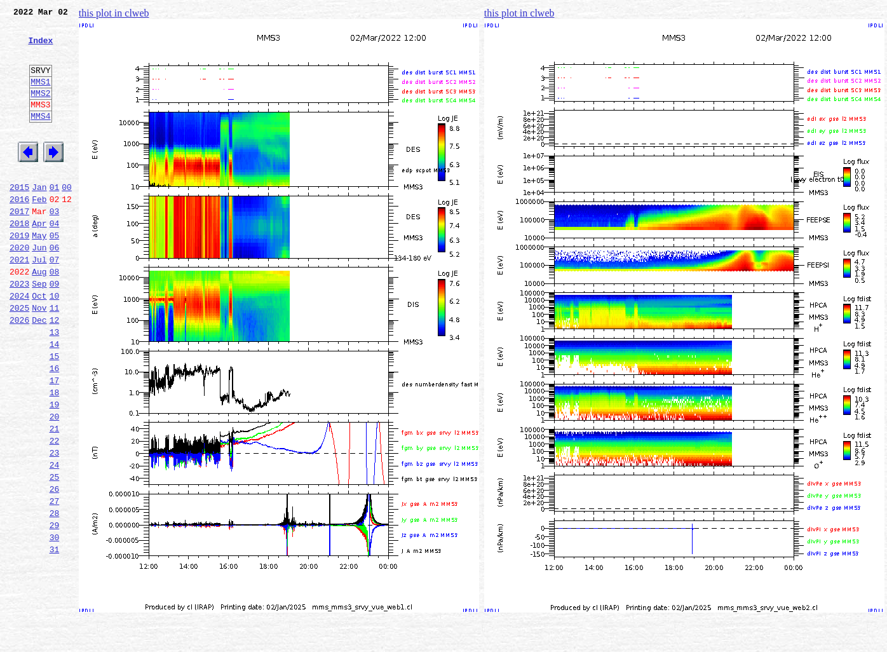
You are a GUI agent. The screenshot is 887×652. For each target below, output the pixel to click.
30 (55, 622)
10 (55, 343)
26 (55, 567)
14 (55, 399)
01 (55, 217)
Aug (39, 315)
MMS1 (40, 96)
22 (55, 511)
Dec (39, 371)
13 (55, 385)
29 (55, 609)
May (39, 273)
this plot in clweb (114, 13)
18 (55, 455)
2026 (19, 371)
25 (55, 553)
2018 (19, 259)
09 (55, 329)
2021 (19, 301)
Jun (39, 287)
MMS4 (40, 136)
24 (55, 539)
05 (55, 273)
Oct (39, 343)
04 (55, 259)
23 (55, 525)
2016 (19, 231)
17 (55, 441)
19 (55, 469)
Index (40, 47)
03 (55, 245)
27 (55, 581)
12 (55, 371)
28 (55, 595)
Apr (39, 259)
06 (55, 287)
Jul (39, 301)
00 (67, 217)
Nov (39, 357)
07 (55, 301)
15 (55, 413)
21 (55, 497)
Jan (39, 217)
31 (55, 636)
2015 (19, 217)
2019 (19, 273)
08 (55, 315)
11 (55, 357)
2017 (19, 245)
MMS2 (40, 110)
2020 (19, 287)
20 (55, 483)
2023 (19, 329)
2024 (19, 343)
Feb (39, 231)
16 (55, 427)
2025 (19, 357)
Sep (39, 329)
